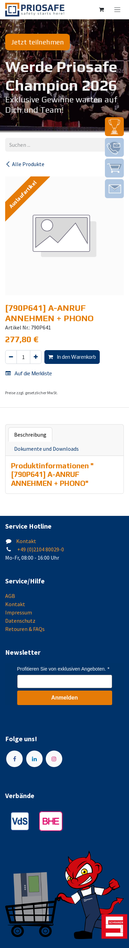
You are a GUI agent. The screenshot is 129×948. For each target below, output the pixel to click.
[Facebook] (14, 759)
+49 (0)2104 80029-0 (40, 549)
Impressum (18, 612)
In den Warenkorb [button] (72, 357)
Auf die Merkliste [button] (29, 373)
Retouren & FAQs (25, 628)
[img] (114, 126)
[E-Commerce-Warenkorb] (101, 9)
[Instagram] (54, 759)
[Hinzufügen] (36, 357)
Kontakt (26, 541)
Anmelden (64, 698)
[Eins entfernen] (11, 357)
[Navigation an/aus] (117, 10)
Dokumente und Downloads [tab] (46, 448)
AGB (10, 595)
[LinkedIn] (34, 759)
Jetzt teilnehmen (37, 42)
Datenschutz (20, 620)
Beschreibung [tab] (30, 434)
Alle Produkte (24, 164)
